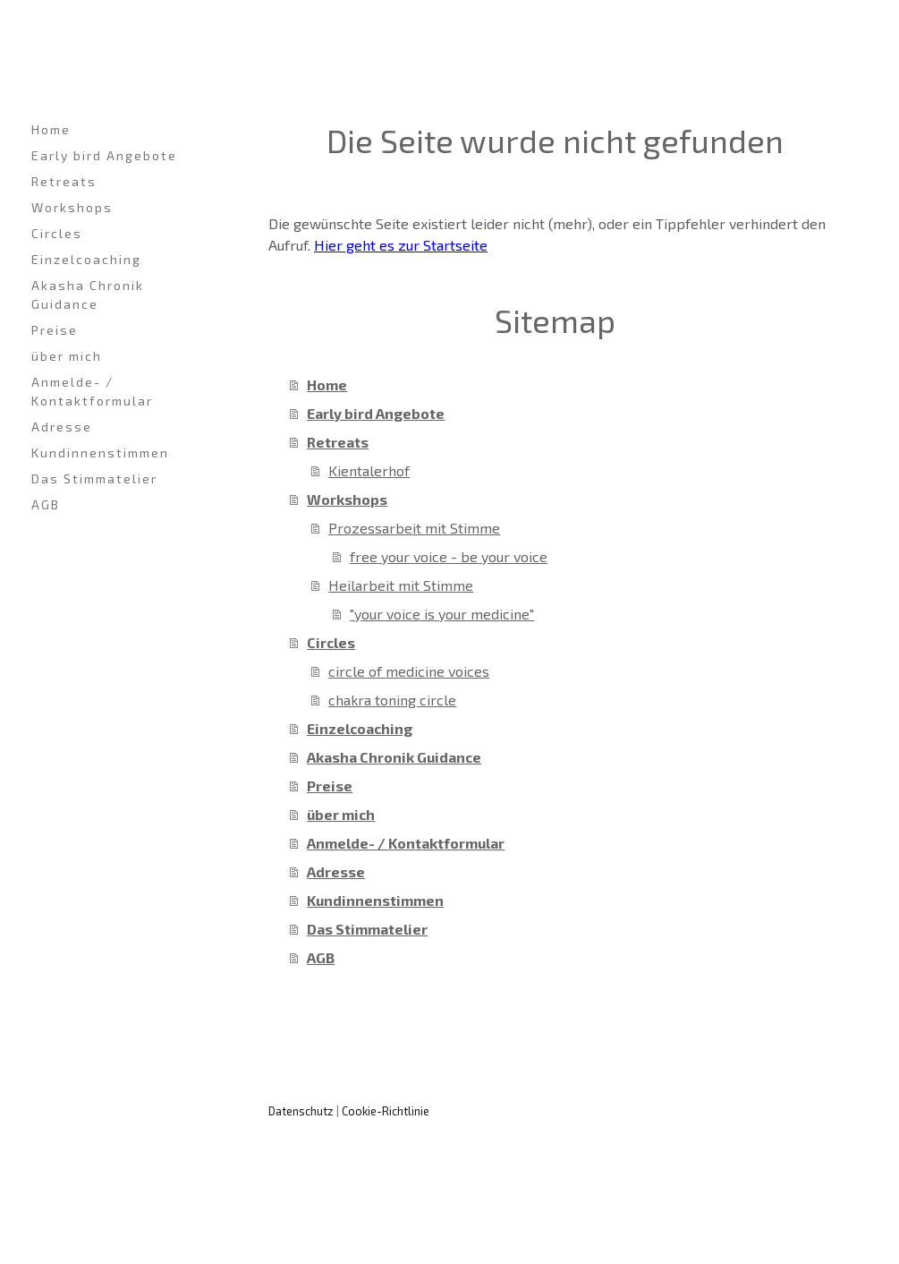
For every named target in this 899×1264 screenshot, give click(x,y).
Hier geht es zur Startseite (401, 244)
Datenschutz (301, 1111)
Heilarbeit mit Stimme (400, 585)
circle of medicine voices (408, 670)
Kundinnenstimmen (100, 452)
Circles (56, 233)
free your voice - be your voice (448, 556)
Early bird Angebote (104, 155)
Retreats (64, 181)
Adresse (61, 426)
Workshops (72, 207)
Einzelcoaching (86, 259)
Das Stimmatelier (94, 478)
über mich (66, 355)
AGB (45, 504)
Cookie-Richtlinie (385, 1111)
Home (51, 129)
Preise (54, 329)
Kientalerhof (369, 470)
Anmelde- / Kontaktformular (92, 391)
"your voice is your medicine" (442, 613)
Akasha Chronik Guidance (87, 295)
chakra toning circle (392, 699)
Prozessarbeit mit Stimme (414, 527)
